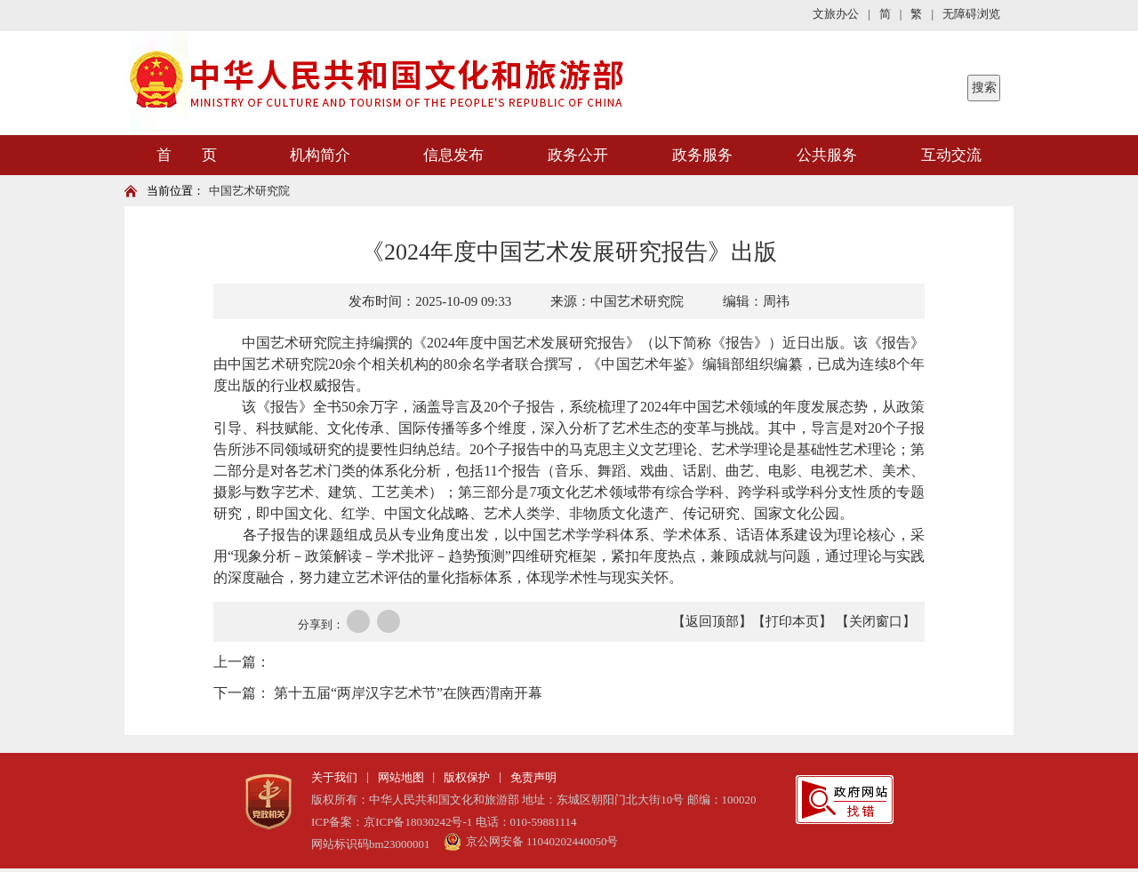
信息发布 (453, 155)
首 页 (186, 155)
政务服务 (702, 155)
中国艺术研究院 (249, 190)
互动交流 (951, 155)
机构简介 (320, 155)
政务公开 (578, 155)
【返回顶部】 (712, 621)
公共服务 (827, 155)
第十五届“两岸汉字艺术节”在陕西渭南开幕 (408, 692)
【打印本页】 (792, 621)
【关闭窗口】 (876, 621)
